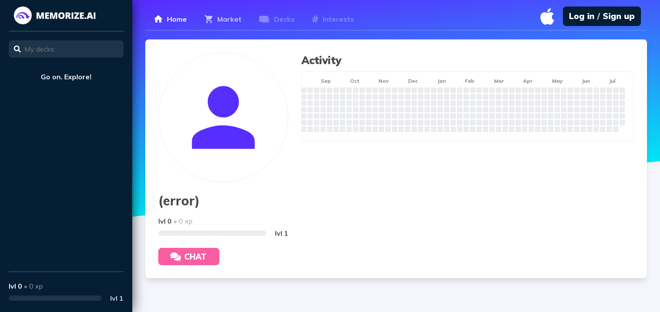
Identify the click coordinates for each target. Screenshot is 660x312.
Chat (188, 257)
